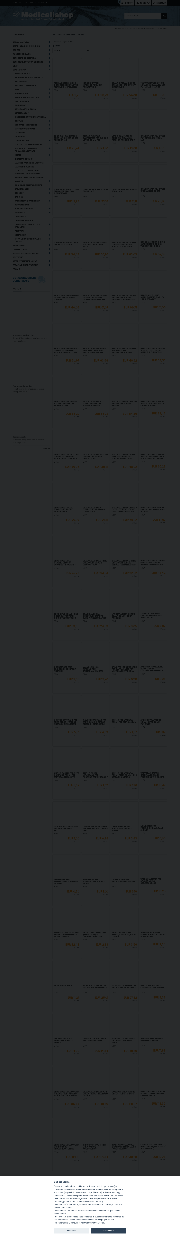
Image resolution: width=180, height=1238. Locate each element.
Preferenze (71, 1230)
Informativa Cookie (95, 1223)
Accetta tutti (108, 1230)
